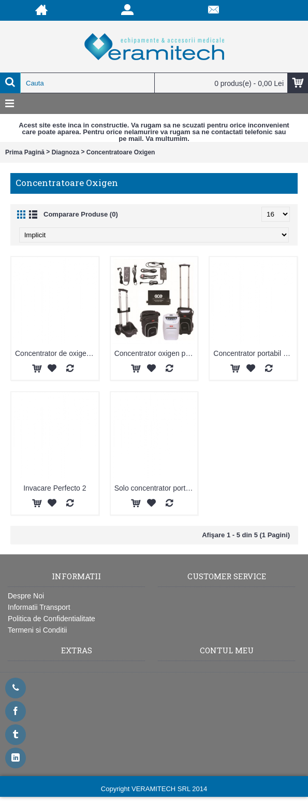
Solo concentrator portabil (155, 488)
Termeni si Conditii (37, 630)
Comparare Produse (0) (80, 214)
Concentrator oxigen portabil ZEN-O (156, 353)
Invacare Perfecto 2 (54, 488)
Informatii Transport (39, 607)
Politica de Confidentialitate (51, 618)
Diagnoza (65, 152)
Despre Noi (26, 596)
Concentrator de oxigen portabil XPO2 (56, 353)
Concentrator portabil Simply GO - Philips (255, 353)
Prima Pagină (25, 152)
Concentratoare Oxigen (120, 152)
